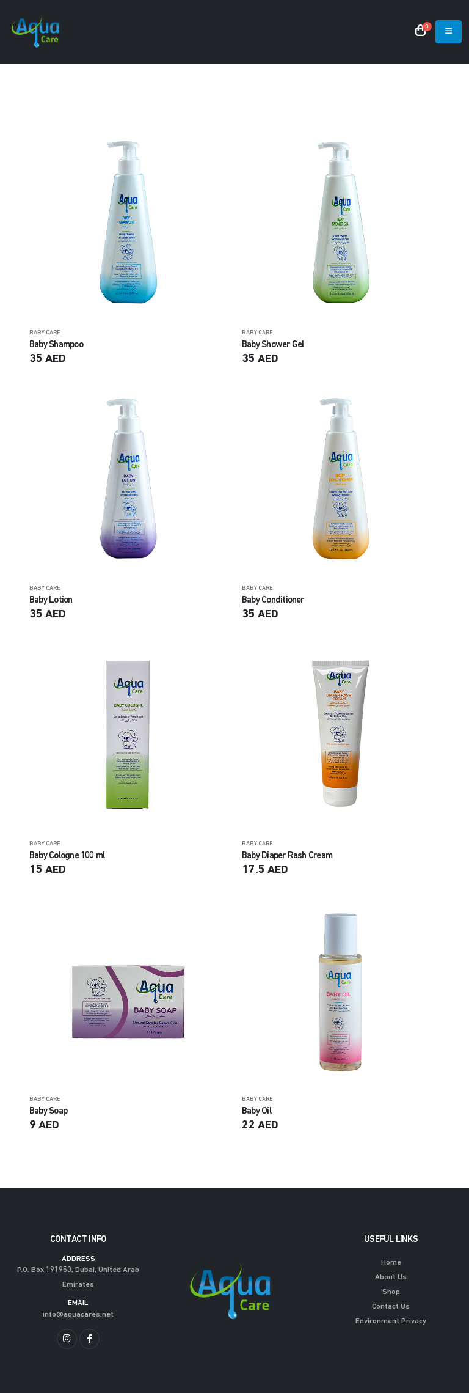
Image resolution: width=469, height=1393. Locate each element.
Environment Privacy (390, 1321)
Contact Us (391, 1306)
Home (391, 1262)
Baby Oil (256, 1111)
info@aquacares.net (78, 1314)
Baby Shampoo (56, 345)
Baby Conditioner (273, 600)
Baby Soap (48, 1111)
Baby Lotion (51, 600)
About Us (391, 1277)
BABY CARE (44, 333)
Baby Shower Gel (273, 345)
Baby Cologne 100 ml (66, 856)
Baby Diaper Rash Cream (287, 856)
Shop (391, 1292)
